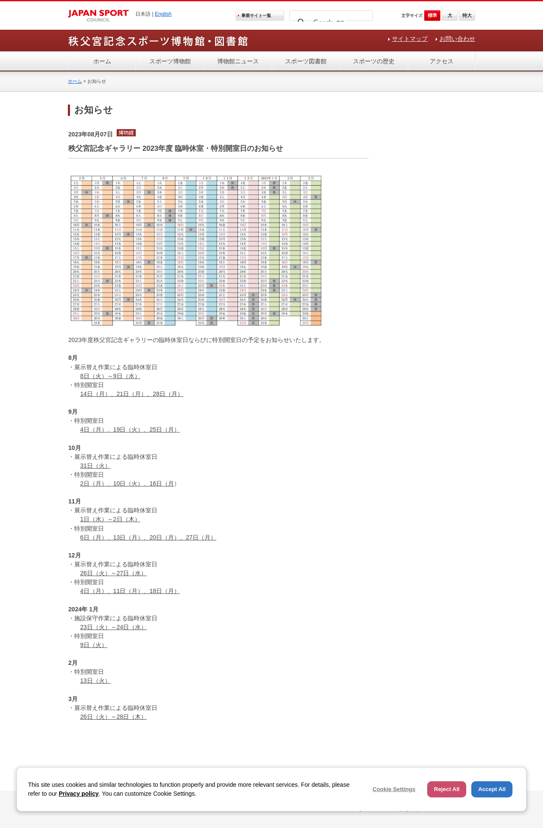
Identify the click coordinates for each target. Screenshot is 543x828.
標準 (432, 15)
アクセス (441, 61)
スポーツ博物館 (170, 61)
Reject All (446, 789)
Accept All (492, 789)
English (163, 14)
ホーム (102, 61)
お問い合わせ (457, 38)
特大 (467, 15)
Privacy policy (78, 793)
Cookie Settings (393, 789)
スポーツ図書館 (306, 61)
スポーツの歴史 (374, 61)
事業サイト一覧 (256, 15)
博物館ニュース (238, 61)
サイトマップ (410, 38)
